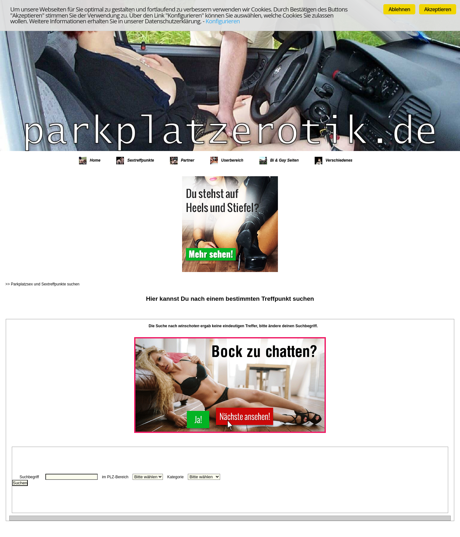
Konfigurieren (223, 21)
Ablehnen (399, 9)
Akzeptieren (437, 9)
